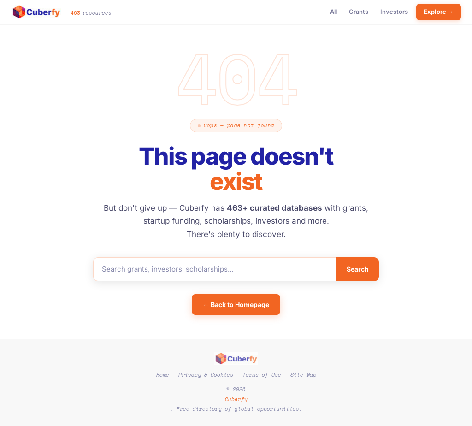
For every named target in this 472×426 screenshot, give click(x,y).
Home (162, 375)
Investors (394, 11)
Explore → (439, 11)
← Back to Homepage (236, 304)
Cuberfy (236, 399)
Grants (358, 11)
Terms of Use (261, 375)
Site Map (303, 375)
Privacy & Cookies (205, 375)
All (333, 11)
